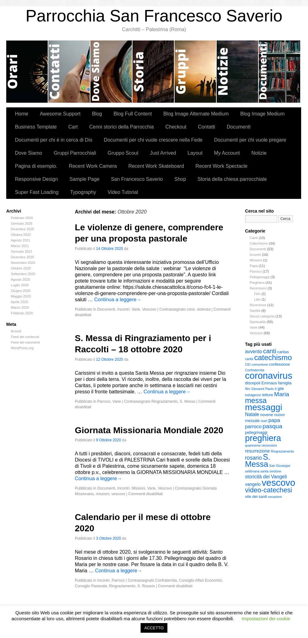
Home (21, 113)
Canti (254, 238)
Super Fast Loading (37, 192)
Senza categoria (262, 316)
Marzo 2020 (20, 307)
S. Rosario (146, 586)
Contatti (69, 71)
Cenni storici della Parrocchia (153, 71)
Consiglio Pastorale (91, 586)
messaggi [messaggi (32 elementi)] (263, 407)
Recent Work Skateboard (156, 166)
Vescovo (256, 333)
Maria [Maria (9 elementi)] (281, 394)
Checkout (175, 126)
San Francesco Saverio (137, 179)
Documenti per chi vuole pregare (250, 140)
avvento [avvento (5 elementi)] (253, 351)
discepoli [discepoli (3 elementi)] (252, 383)
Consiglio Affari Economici (200, 580)
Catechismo (259, 243)
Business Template (36, 126)
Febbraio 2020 (22, 313)
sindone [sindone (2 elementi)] (275, 471)
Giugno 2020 (21, 291)
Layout (195, 153)
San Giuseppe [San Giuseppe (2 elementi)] (280, 465)
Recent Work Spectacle (221, 166)
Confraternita (166, 580)
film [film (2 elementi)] (247, 389)
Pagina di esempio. (36, 166)
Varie (253, 327)
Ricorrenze (258, 305)
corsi (191, 309)
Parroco (256, 271)
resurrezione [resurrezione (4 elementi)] (257, 450)
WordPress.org (22, 348)
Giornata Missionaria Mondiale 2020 (149, 430)
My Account (227, 153)
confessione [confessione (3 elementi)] (279, 364)
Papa (254, 266)
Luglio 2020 (20, 285)
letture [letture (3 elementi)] (267, 395)
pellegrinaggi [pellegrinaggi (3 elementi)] (256, 432)
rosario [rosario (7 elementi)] (253, 458)
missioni (102, 494)
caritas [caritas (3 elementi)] (283, 352)
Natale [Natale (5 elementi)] (252, 414)
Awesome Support (60, 113)
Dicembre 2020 (22, 257)
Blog (97, 113)
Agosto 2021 (20, 240)
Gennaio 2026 (21, 223)
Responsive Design (36, 179)
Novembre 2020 (23, 263)
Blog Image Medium (262, 113)
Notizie (238, 71)
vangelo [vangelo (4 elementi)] (253, 484)
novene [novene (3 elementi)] (266, 415)
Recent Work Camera (93, 166)
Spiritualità (258, 322)
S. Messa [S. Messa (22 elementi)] (257, 460)
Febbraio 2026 (22, 218)
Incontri (255, 254)
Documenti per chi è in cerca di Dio (53, 140)
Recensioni (258, 288)
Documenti (279, 71)
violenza (203, 309)
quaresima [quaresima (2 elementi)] (253, 445)
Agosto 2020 (20, 279)
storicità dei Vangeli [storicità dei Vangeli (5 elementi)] (266, 476)
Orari (27, 71)
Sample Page (84, 179)
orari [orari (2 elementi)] (264, 421)
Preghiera (257, 282)
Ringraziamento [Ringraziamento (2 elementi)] (282, 451)
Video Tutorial (123, 192)
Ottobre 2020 (21, 268)
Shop (180, 179)
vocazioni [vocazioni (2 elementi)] (275, 497)
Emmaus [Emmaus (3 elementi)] (269, 383)
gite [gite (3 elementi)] (280, 389)
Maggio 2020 (21, 296)
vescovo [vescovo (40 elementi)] (278, 482)
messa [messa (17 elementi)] (256, 400)
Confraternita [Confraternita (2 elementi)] (254, 370)
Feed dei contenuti (25, 337)
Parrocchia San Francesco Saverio (154, 16)
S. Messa (187, 401)
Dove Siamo (111, 71)
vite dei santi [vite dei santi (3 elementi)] (256, 497)
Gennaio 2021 (21, 251)
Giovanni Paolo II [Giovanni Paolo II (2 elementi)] (264, 389)
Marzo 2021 (20, 246)
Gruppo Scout (123, 153)
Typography (83, 192)
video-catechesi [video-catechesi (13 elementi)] (268, 490)
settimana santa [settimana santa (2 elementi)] (256, 471)
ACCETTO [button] (154, 628)
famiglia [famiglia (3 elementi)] (285, 383)
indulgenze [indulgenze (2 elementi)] (253, 395)
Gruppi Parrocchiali (196, 71)
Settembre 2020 (23, 274)
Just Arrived (163, 153)
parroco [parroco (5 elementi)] (253, 426)
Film (257, 294)
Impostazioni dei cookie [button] (266, 618)
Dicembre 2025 (22, 229)
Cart (73, 126)
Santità (255, 310)
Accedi (16, 331)
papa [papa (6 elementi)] (274, 420)
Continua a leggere (117, 299)
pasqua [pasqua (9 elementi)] (272, 426)
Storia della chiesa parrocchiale (232, 179)
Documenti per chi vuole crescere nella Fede (153, 140)
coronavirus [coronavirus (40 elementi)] (268, 375)
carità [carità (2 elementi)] (249, 359)
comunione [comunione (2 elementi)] (260, 364)
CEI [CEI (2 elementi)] (248, 364)
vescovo (118, 494)
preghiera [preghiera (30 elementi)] (263, 438)
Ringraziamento (165, 401)
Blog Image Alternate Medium (196, 113)
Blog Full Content (132, 113)
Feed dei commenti (25, 342)
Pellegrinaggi (260, 277)
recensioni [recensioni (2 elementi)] (269, 445)
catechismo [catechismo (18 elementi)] (273, 357)
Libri (257, 299)
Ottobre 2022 (21, 235)
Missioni (256, 260)
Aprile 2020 (19, 302)
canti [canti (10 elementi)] (269, 351)
